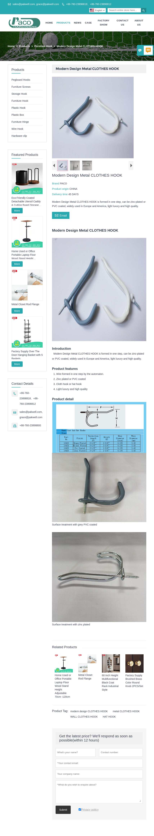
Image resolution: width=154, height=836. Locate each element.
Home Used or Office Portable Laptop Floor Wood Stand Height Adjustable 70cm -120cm (25, 255)
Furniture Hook (43, 46)
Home (49, 22)
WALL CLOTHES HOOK (84, 716)
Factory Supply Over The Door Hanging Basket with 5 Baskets (27, 355)
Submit (63, 810)
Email (61, 215)
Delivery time (60, 194)
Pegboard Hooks (21, 79)
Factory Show (103, 22)
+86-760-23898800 (30, 425)
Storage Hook (19, 93)
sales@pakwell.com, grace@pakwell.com (36, 4)
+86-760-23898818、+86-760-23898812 (88, 4)
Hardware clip (19, 135)
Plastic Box (18, 114)
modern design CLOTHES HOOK (89, 711)
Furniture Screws (21, 86)
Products (63, 22)
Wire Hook (17, 128)
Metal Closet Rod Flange (25, 304)
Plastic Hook (19, 107)
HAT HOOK (109, 716)
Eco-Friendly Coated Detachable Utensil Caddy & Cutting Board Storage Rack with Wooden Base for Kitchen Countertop (27, 201)
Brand (56, 183)
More (17, 210)
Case (88, 22)
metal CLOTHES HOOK (126, 711)
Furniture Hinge (20, 121)
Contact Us (122, 22)
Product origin (60, 188)
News (77, 22)
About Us (139, 22)
